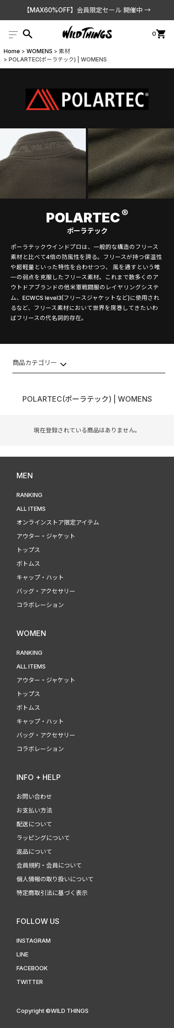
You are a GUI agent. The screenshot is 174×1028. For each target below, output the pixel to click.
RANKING (29, 494)
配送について (34, 824)
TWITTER (29, 981)
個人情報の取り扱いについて (55, 879)
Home (12, 51)
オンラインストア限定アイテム (57, 522)
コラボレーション (40, 604)
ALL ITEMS (31, 508)
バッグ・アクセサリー (45, 591)
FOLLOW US (37, 921)
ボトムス (28, 563)
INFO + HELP (38, 777)
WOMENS (39, 51)
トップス (28, 549)
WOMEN (31, 633)
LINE (22, 954)
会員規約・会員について (49, 865)
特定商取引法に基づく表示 (52, 892)
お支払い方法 (34, 810)
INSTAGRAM (33, 940)
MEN (24, 475)
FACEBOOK (32, 968)
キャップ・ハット (40, 577)
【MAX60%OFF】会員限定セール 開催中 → (87, 10)
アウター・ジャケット (45, 536)
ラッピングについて (43, 837)
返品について (34, 851)
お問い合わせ (34, 796)
